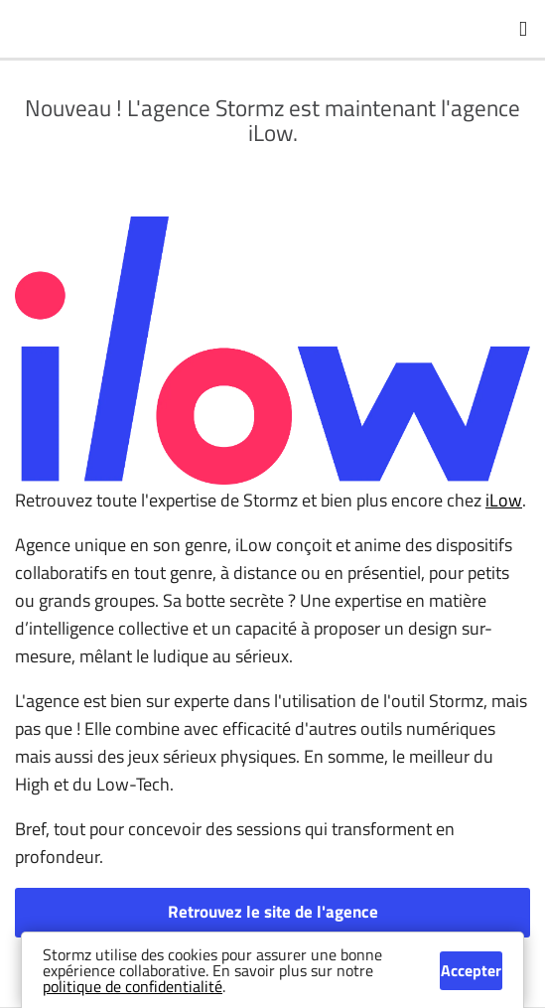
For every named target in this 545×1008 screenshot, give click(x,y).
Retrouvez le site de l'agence (273, 912)
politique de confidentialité (132, 986)
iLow (503, 500)
